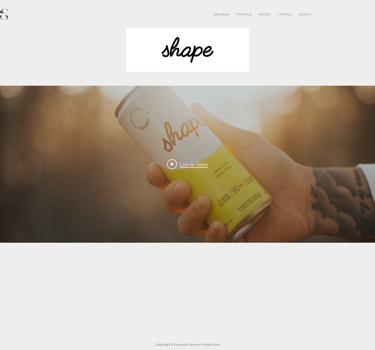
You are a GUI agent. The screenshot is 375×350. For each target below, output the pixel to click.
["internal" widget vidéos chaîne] (187, 164)
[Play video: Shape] (187, 164)
